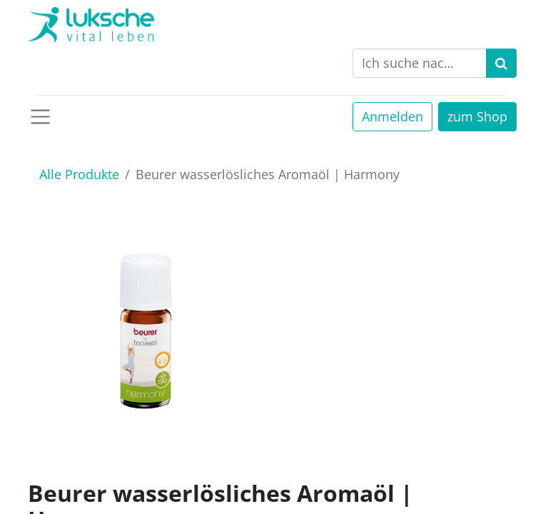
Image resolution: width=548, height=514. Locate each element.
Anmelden (392, 116)
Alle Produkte (79, 174)
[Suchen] (501, 63)
